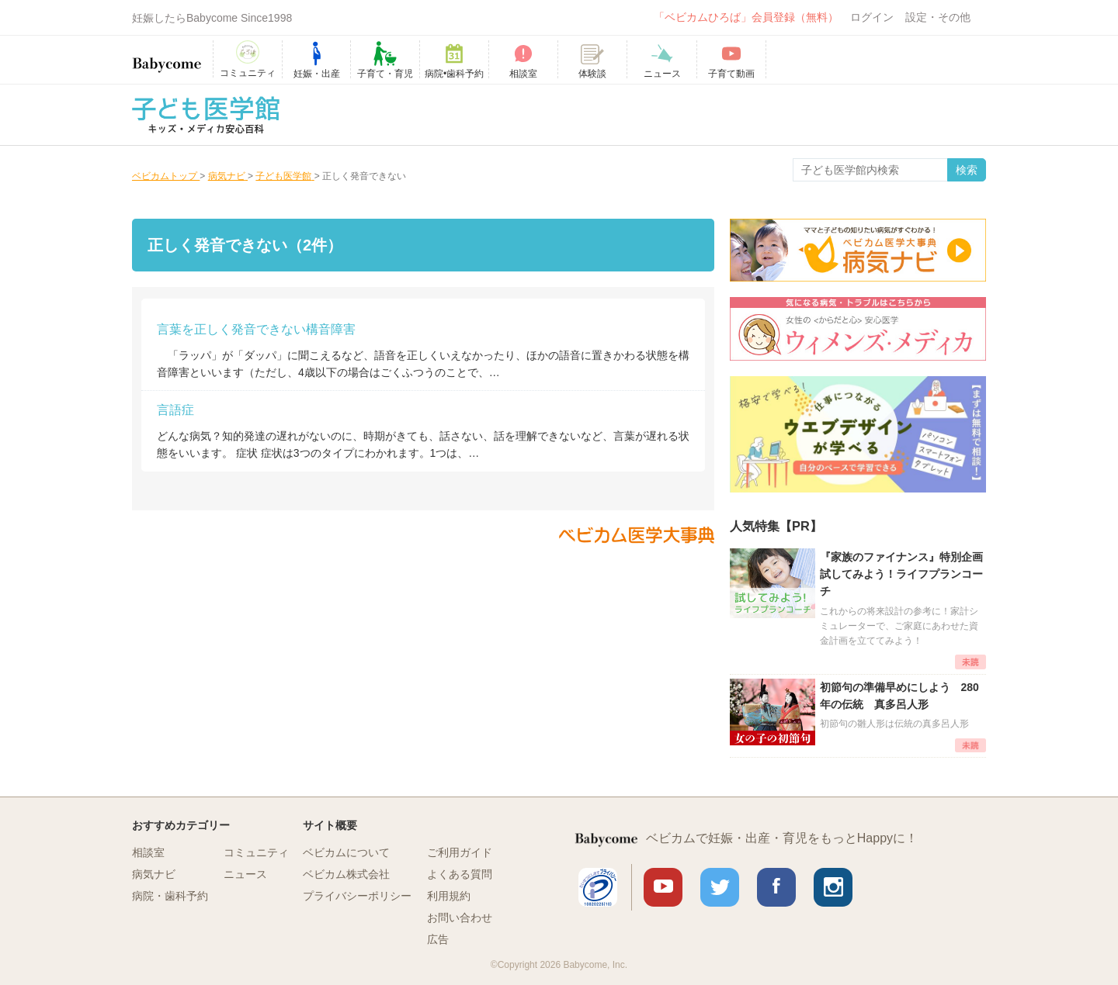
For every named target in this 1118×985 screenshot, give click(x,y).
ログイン (872, 17)
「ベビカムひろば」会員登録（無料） (746, 17)
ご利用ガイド (459, 852)
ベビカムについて (346, 852)
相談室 (148, 852)
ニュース (245, 874)
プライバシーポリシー (357, 896)
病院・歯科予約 (170, 896)
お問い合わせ (459, 917)
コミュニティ (256, 852)
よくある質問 (459, 874)
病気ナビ (153, 874)
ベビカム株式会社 (346, 874)
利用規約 (448, 896)
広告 (438, 939)
